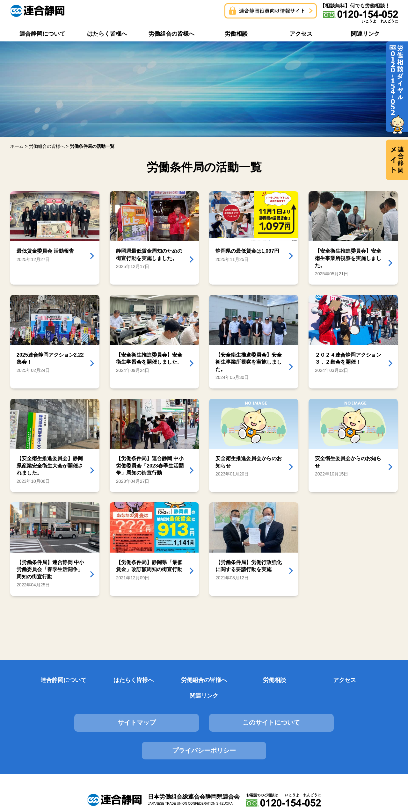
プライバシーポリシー (336, 707)
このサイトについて (204, 707)
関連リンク (369, 680)
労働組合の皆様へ (171, 680)
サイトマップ (71, 707)
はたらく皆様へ (104, 680)
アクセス (303, 680)
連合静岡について (38, 680)
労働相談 (237, 680)
